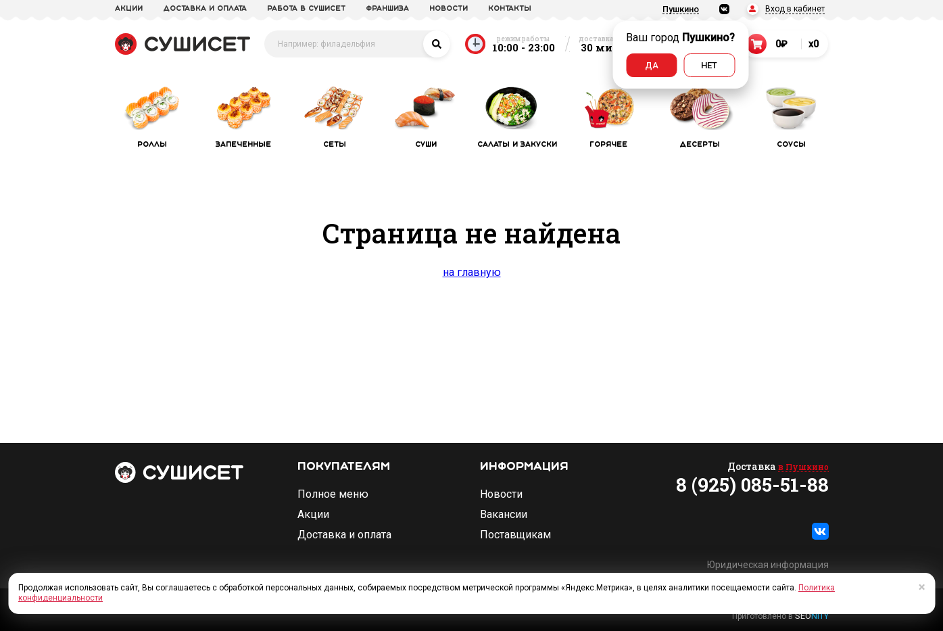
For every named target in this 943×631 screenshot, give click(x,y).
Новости (501, 494)
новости (448, 8)
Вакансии (503, 514)
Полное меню (332, 494)
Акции (313, 514)
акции (129, 8)
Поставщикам (515, 535)
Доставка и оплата (344, 535)
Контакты (509, 8)
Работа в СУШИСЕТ (306, 8)
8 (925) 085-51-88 (752, 484)
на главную (472, 272)
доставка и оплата (205, 8)
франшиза (387, 8)
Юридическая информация (768, 564)
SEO (812, 616)
